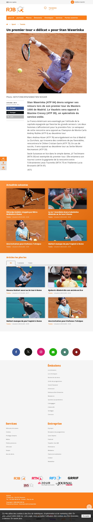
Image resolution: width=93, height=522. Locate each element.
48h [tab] (11, 263)
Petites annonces (11, 443)
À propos (50, 428)
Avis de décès (10, 454)
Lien (10, 117)
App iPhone (65, 352)
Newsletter (51, 461)
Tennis (22, 24)
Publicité (50, 439)
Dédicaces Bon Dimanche (55, 392)
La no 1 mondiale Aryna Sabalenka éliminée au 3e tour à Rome (63, 213)
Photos (29, 18)
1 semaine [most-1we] (20, 263)
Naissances (51, 396)
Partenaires (51, 446)
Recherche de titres (54, 377)
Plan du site (30, 499)
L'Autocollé (51, 407)
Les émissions (52, 370)
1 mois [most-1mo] (30, 263)
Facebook (16, 352)
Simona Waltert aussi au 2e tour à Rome (24, 290)
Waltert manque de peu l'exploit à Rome (66, 244)
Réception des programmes (56, 432)
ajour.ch (11, 18)
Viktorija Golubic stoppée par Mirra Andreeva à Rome (21, 213)
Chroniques (48, 18)
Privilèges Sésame (11, 435)
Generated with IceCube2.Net (27, 504)
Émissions (38, 18)
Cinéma (8, 432)
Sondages (51, 410)
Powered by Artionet (12, 504)
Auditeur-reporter (78, 2)
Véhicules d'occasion (12, 428)
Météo (8, 439)
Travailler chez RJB (53, 443)
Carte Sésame (52, 435)
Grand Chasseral (53, 385)
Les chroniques (52, 374)
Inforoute (9, 446)
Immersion (51, 388)
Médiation (51, 450)
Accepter (86, 516)
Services (59, 18)
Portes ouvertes (71, 18)
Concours (51, 414)
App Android (76, 352)
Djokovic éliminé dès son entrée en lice (65, 290)
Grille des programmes (55, 381)
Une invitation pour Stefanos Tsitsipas (23, 244)
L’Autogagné (51, 403)
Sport (14, 24)
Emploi (8, 450)
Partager (12, 108)
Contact (50, 457)
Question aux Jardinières (55, 399)
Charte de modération (54, 454)
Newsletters (53, 352)
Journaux (20, 18)
